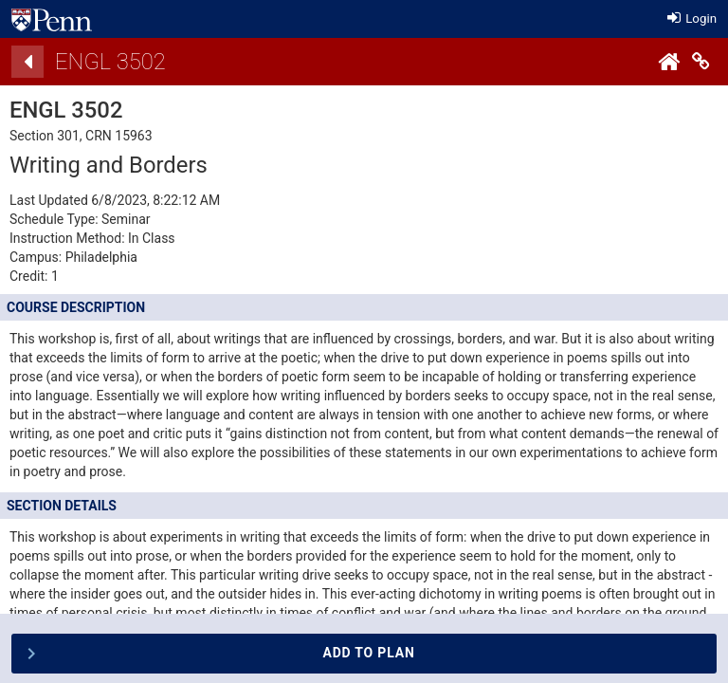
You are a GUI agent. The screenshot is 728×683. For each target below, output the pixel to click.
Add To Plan (368, 652)
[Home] (668, 62)
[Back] (27, 62)
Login (692, 18)
